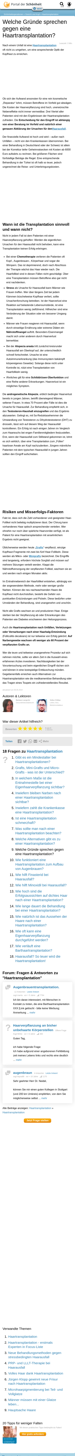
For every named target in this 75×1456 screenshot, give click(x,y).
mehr (32, 1012)
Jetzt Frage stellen (38, 1120)
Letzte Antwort (33, 992)
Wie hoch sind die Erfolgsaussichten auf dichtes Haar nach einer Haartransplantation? (41, 895)
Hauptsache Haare (22, 1410)
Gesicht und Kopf (32, 14)
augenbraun (22, 1072)
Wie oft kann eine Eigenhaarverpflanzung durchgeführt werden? (32, 935)
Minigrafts (35, 556)
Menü (37, 8)
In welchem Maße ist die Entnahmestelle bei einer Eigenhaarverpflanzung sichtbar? (40, 782)
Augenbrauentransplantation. (36, 987)
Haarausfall (59, 128)
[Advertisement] (37, 75)
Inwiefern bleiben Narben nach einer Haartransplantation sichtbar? (38, 797)
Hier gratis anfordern (33, 1434)
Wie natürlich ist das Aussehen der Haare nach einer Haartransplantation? (41, 921)
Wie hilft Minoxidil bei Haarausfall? (41, 885)
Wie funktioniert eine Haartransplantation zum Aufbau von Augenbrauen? (39, 864)
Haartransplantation (50, 14)
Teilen (8, 741)
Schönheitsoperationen (13, 14)
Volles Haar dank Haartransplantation (35, 1373)
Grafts (39, 547)
